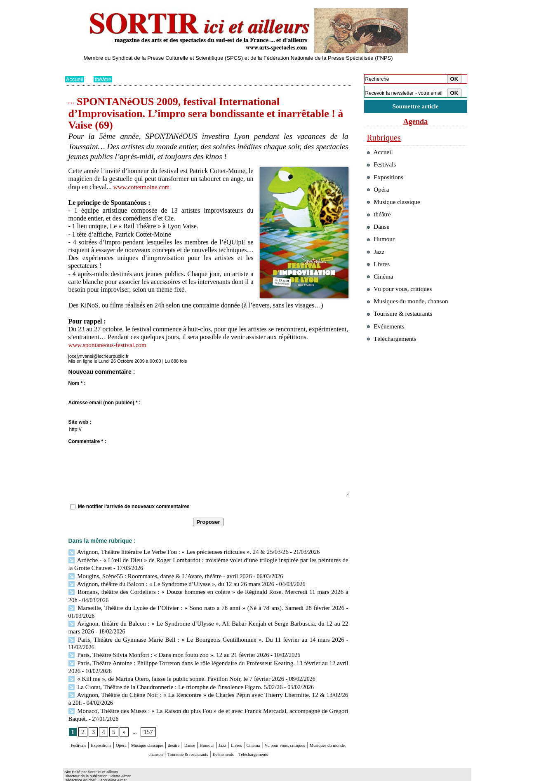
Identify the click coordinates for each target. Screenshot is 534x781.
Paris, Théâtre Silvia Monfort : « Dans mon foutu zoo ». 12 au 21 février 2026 (163, 642)
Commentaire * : (87, 441)
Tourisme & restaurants (258, 737)
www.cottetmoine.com (143, 186)
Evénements (310, 737)
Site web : (80, 422)
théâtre (105, 79)
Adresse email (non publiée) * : (104, 403)
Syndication (111, 775)
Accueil (75, 79)
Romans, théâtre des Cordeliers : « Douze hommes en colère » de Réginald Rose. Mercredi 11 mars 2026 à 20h (206, 589)
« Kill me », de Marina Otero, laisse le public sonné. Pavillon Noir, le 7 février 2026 (170, 664)
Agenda (415, 122)
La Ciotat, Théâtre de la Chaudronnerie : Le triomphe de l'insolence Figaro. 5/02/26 (169, 672)
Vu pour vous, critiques (403, 308)
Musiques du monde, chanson (183, 737)
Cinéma (325, 729)
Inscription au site (144, 775)
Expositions (112, 729)
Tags (170, 775)
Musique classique (177, 729)
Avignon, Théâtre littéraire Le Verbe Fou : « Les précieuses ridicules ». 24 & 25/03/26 (172, 552)
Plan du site (76, 775)
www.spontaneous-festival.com (109, 344)
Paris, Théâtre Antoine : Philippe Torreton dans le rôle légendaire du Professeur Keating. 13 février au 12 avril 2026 (206, 650)
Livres (301, 729)
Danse (238, 729)
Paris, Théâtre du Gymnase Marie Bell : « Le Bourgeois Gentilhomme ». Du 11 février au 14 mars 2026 (192, 634)
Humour (262, 729)
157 (147, 716)
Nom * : (77, 383)
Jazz (283, 729)
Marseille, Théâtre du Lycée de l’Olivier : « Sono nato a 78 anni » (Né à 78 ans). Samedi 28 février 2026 (206, 604)
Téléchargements (208, 744)
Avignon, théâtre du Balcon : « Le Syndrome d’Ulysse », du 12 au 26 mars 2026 (165, 582)
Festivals (80, 729)
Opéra (141, 729)
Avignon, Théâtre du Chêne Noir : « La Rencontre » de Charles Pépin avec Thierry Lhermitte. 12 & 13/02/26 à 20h (206, 680)
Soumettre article (416, 107)
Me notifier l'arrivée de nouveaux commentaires (134, 506)
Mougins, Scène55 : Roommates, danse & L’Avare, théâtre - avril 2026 (154, 574)
